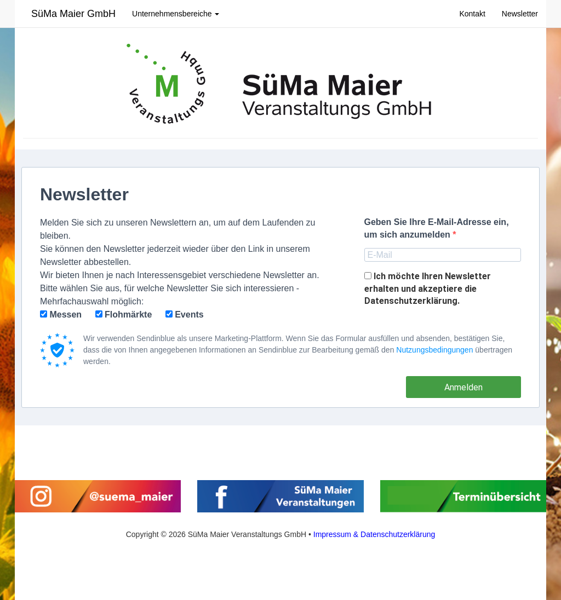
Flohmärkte (123, 314)
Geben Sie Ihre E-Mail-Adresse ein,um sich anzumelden (436, 228)
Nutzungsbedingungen (434, 349)
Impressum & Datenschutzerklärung (374, 534)
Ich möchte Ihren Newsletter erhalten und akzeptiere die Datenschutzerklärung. (427, 289)
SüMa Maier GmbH (73, 13)
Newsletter (520, 13)
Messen (61, 314)
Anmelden (463, 387)
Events (184, 314)
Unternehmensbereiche (175, 13)
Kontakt (472, 13)
